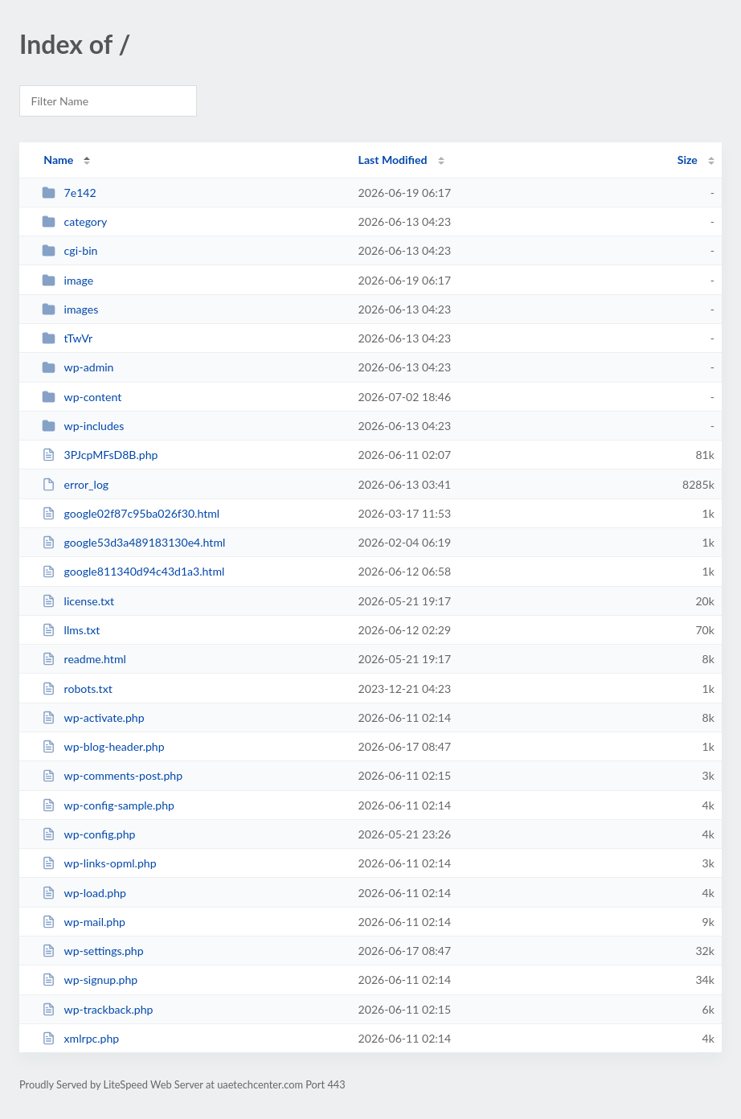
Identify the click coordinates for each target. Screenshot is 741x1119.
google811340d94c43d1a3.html (133, 571)
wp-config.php (88, 834)
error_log (75, 484)
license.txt (78, 601)
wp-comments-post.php (112, 775)
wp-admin (77, 367)
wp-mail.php (83, 921)
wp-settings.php (92, 950)
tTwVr (67, 338)
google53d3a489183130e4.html (133, 542)
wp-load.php (84, 893)
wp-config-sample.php (108, 805)
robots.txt (77, 688)
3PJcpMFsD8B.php (100, 454)
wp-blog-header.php (103, 746)
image (67, 280)
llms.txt (71, 630)
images (70, 309)
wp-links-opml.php (99, 863)
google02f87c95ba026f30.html (130, 513)
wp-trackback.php (97, 1009)
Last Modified (393, 159)
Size (688, 159)
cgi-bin (69, 250)
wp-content (81, 397)
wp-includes (83, 425)
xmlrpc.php (80, 1038)
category (74, 221)
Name (58, 159)
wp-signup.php (89, 979)
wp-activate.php (93, 717)
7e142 (69, 192)
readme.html (84, 659)
